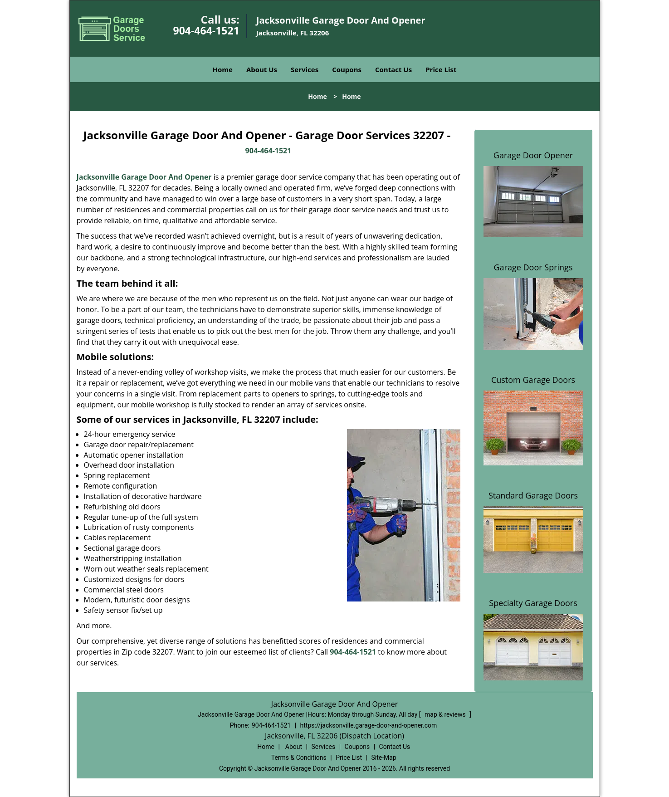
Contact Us (393, 69)
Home (223, 69)
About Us (261, 69)
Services (304, 69)
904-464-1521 (206, 30)
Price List (440, 69)
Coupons (346, 69)
